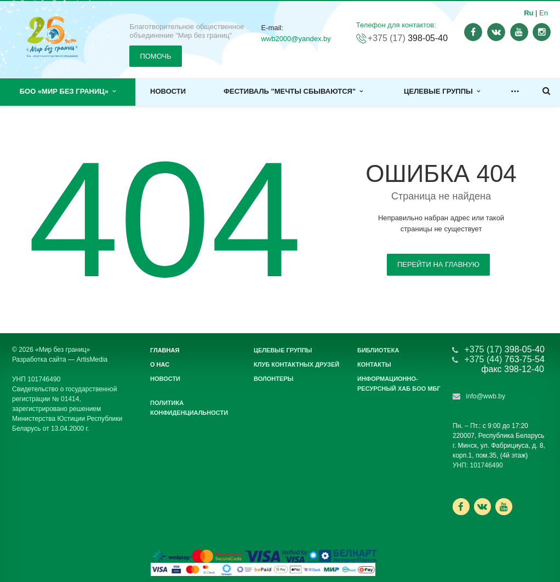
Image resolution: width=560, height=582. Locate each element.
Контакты (374, 364)
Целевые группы (442, 91)
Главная (164, 350)
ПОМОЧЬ (155, 56)
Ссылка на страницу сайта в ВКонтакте (482, 506)
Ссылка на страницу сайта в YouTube (504, 506)
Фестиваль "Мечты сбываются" (293, 91)
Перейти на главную (438, 264)
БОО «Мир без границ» (68, 91)
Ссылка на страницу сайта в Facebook (461, 506)
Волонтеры (273, 378)
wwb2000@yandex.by (295, 39)
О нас (159, 364)
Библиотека (378, 350)
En (543, 13)
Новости (168, 91)
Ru (528, 13)
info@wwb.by (485, 396)
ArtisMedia (91, 359)
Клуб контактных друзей (296, 364)
